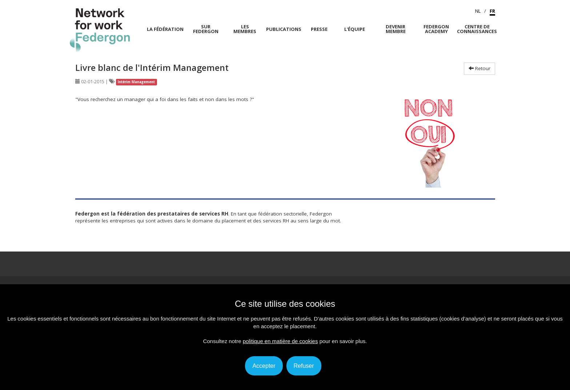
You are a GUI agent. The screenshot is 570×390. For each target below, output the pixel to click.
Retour (479, 68)
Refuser (304, 366)
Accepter (263, 366)
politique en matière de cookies (280, 341)
